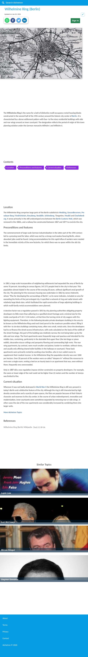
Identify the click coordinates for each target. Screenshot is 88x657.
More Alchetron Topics (12, 412)
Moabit (68, 215)
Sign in (75, 21)
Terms (5, 625)
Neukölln (40, 215)
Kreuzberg (31, 215)
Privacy (5, 631)
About (5, 618)
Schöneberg (49, 215)
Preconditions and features (31, 167)
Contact (6, 638)
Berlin (74, 116)
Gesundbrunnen (74, 212)
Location (10, 167)
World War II (41, 387)
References (71, 167)
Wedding (62, 212)
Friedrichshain (20, 215)
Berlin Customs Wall (64, 219)
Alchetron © (10, 645)
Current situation (54, 167)
